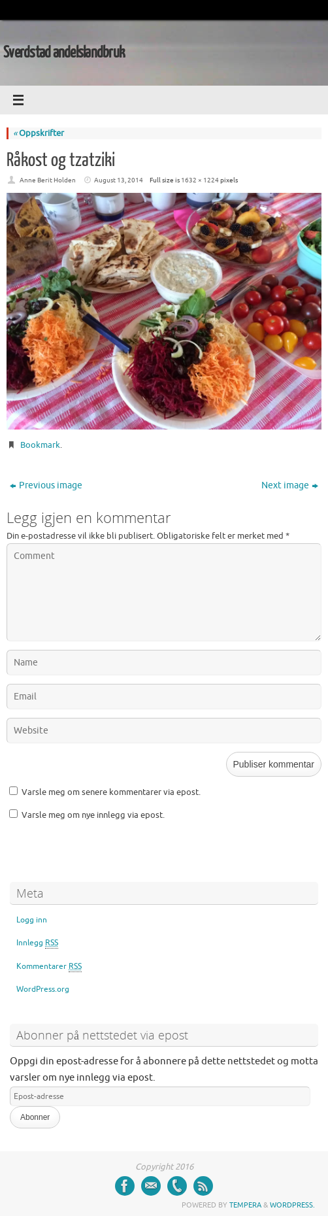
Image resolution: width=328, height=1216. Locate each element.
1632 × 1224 (200, 180)
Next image (289, 485)
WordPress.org (42, 989)
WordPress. (292, 1204)
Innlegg (37, 943)
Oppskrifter (38, 133)
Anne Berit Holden (48, 180)
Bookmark (40, 444)
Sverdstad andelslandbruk (64, 52)
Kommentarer (49, 966)
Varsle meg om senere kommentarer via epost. (111, 792)
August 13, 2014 (118, 180)
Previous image (46, 485)
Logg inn (31, 920)
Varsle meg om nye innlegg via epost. (93, 814)
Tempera (245, 1204)
